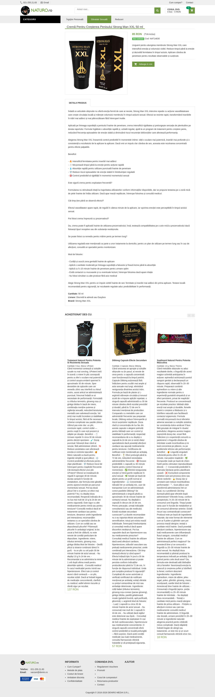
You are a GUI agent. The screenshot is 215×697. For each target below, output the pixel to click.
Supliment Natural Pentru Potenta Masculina (173, 361)
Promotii (101, 670)
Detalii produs (77, 103)
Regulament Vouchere (107, 667)
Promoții (29, 102)
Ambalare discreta (75, 677)
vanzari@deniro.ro (39, 672)
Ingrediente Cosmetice (37, 111)
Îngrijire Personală (36, 106)
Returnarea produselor (107, 681)
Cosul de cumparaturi (107, 677)
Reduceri (119, 19)
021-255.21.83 (28, 2)
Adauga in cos (145, 64)
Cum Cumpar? (74, 667)
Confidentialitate (74, 681)
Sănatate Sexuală (99, 19)
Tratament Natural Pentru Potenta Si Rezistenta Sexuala (84, 361)
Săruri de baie (32, 115)
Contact (189, 2)
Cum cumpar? (175, 2)
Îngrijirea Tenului (34, 120)
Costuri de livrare (75, 674)
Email (44, 2)
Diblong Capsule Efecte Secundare (129, 360)
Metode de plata (74, 670)
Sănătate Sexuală (35, 26)
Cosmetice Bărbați (35, 124)
